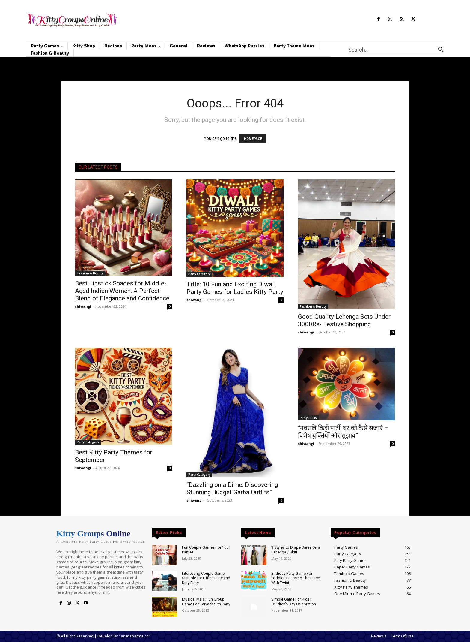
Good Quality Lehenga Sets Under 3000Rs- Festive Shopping (344, 320)
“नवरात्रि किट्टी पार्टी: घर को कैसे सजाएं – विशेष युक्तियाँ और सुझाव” (343, 431)
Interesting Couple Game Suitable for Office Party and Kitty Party (206, 578)
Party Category (199, 274)
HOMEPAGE (253, 139)
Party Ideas (308, 418)
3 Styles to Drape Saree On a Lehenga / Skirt (295, 549)
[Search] (441, 49)
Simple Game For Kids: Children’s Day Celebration (293, 601)
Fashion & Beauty (90, 273)
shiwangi (83, 306)
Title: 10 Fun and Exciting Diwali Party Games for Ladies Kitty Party (234, 288)
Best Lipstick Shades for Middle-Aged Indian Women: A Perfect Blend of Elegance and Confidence (122, 291)
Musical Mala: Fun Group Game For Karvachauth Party (206, 601)
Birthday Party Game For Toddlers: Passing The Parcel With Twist (296, 578)
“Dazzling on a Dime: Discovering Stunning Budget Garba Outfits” (232, 488)
